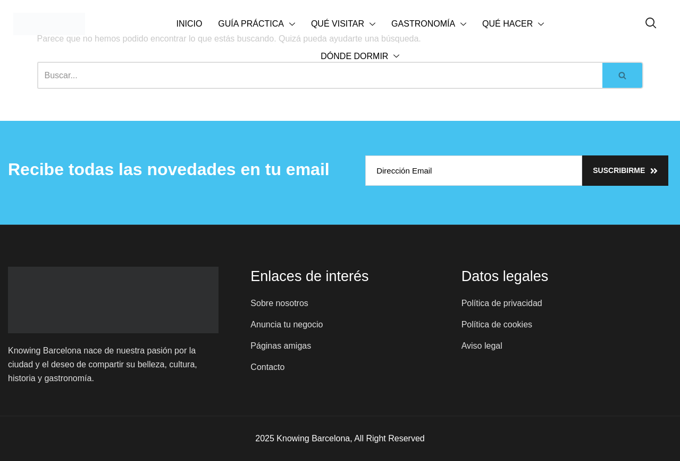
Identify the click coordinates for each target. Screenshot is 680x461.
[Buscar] (622, 75)
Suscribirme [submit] (625, 170)
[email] (473, 170)
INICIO (189, 23)
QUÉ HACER (513, 24)
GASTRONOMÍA (428, 24)
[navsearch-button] (651, 24)
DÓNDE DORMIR (360, 57)
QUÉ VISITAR (343, 24)
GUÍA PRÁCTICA (256, 24)
